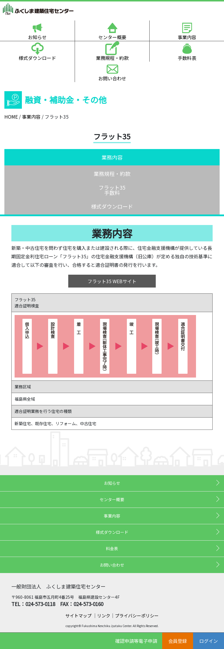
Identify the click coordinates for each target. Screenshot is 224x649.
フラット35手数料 (112, 190)
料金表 (112, 548)
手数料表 (187, 57)
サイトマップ (78, 615)
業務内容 (112, 157)
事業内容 (187, 37)
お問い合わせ (112, 78)
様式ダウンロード (37, 57)
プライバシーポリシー (137, 615)
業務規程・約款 (112, 57)
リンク (103, 615)
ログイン (208, 640)
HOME (11, 116)
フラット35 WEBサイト (112, 281)
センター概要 (112, 37)
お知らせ (37, 37)
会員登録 (177, 640)
